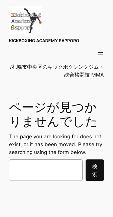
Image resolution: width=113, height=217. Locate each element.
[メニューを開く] (100, 53)
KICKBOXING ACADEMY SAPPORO (44, 40)
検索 (94, 170)
